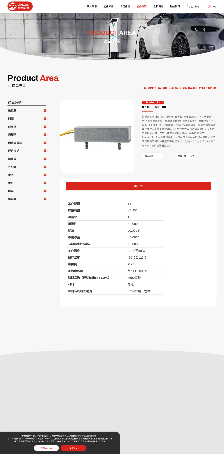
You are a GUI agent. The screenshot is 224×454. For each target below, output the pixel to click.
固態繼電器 (15, 142)
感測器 (175, 88)
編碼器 (12, 199)
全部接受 (73, 448)
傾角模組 (13, 150)
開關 (11, 118)
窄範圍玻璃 (188, 88)
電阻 (11, 174)
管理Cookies (46, 448)
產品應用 (109, 6)
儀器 (11, 190)
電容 (11, 183)
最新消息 (158, 6)
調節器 (12, 134)
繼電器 (12, 110)
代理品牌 (125, 6)
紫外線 (12, 158)
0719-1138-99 (208, 88)
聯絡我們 (175, 6)
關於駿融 (92, 6)
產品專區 (142, 6)
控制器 (12, 166)
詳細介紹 (138, 186)
